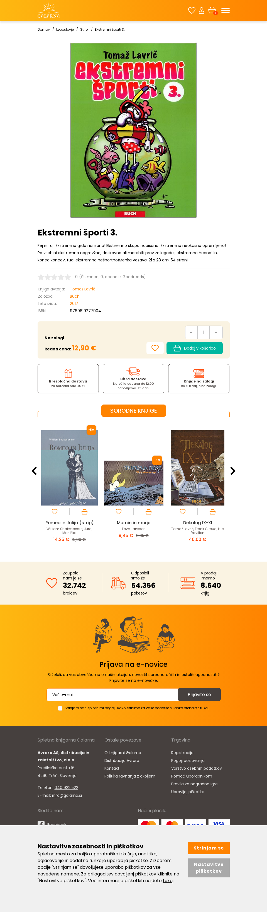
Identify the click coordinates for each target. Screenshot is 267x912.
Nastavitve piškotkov (209, 867)
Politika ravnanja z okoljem (129, 776)
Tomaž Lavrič (82, 289)
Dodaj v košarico (194, 348)
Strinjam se (209, 848)
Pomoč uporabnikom (191, 776)
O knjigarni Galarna (122, 752)
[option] (69, 484)
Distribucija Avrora (121, 760)
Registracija (182, 752)
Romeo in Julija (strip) (69, 523)
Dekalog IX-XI (197, 523)
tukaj (168, 880)
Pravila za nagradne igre (194, 784)
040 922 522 (66, 787)
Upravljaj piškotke (187, 792)
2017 (74, 303)
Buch (75, 296)
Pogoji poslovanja (188, 760)
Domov (44, 29)
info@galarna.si (67, 795)
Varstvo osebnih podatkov (196, 768)
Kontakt (111, 768)
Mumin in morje (133, 523)
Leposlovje (65, 29)
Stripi (84, 29)
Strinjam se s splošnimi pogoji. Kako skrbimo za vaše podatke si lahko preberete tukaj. (137, 708)
